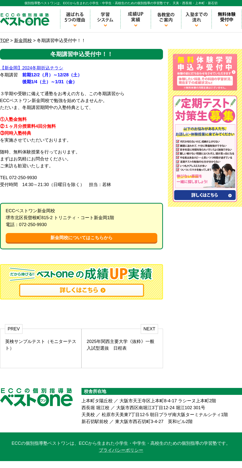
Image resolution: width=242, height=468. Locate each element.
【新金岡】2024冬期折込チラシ (31, 67)
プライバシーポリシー (121, 450)
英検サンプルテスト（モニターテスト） (40, 345)
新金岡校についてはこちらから (81, 237)
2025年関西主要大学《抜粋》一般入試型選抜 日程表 (120, 345)
